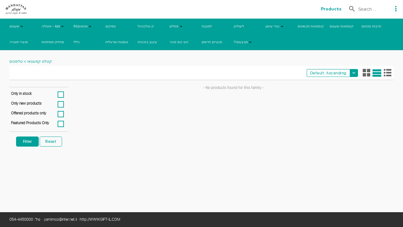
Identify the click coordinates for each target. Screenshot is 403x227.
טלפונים (16, 62)
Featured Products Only (30, 123)
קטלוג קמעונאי (39, 62)
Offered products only (28, 113)
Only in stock (21, 93)
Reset (50, 141)
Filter (27, 141)
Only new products (26, 103)
